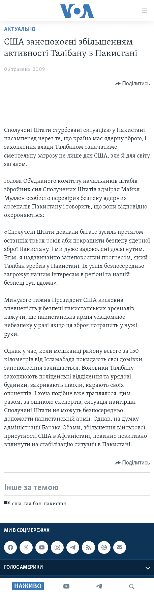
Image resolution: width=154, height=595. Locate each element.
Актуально (20, 29)
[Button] (132, 83)
